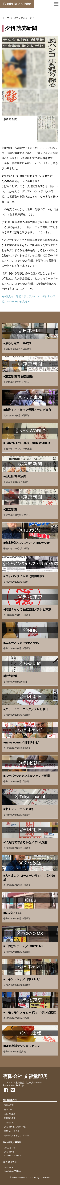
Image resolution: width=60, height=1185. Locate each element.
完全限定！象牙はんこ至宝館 (16, 1135)
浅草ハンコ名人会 (11, 1131)
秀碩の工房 (9, 1105)
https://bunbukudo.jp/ (13, 1085)
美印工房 (8, 1109)
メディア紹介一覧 (23, 18)
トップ (5, 18)
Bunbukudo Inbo (17, 4)
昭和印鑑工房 (10, 1118)
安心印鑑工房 (10, 1114)
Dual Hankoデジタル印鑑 (15, 1127)
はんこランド (10, 1148)
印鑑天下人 (9, 1122)
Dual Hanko (9, 1152)
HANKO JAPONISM (12, 1156)
